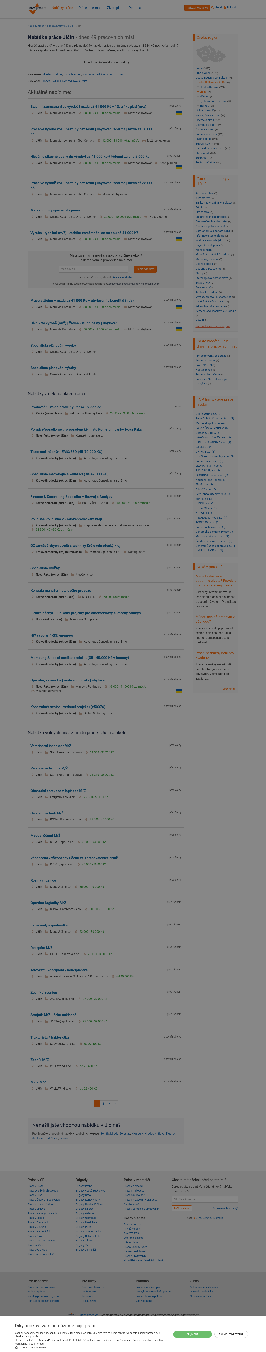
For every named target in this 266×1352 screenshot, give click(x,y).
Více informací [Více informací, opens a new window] (36, 1343)
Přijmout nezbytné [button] (231, 1334)
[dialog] (133, 1334)
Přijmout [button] (193, 1334)
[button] (91, 1347)
